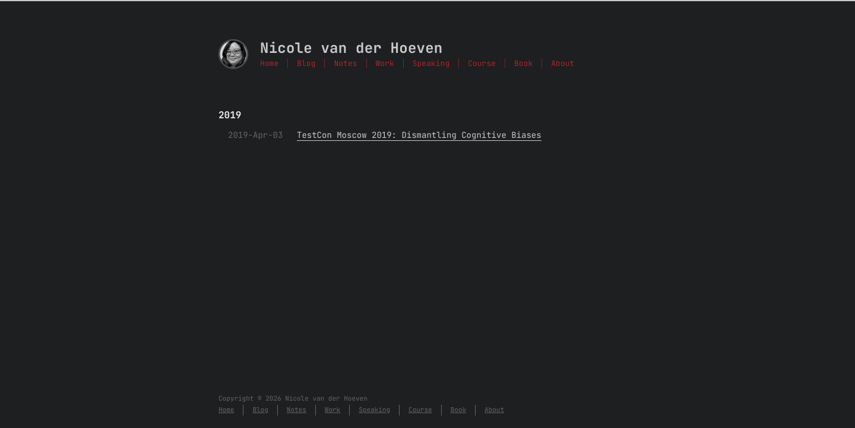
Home (269, 63)
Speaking (431, 63)
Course (482, 63)
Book (523, 63)
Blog (306, 63)
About (562, 63)
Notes (345, 63)
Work (385, 63)
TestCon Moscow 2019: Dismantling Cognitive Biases (419, 135)
